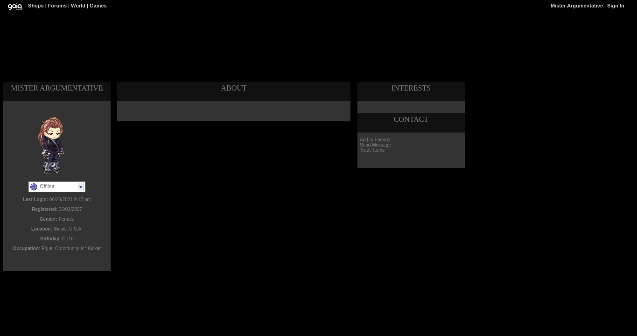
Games (98, 5)
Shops (36, 5)
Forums (57, 5)
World (78, 5)
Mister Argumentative (577, 5)
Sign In (615, 5)
